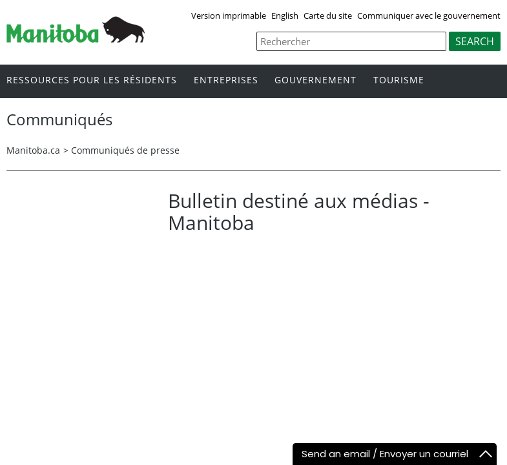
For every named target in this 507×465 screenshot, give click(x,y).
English (284, 15)
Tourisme (398, 80)
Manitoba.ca (33, 150)
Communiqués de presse (125, 150)
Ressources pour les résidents (91, 80)
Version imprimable (228, 15)
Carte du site (328, 15)
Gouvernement (315, 80)
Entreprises (226, 80)
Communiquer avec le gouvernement (429, 15)
